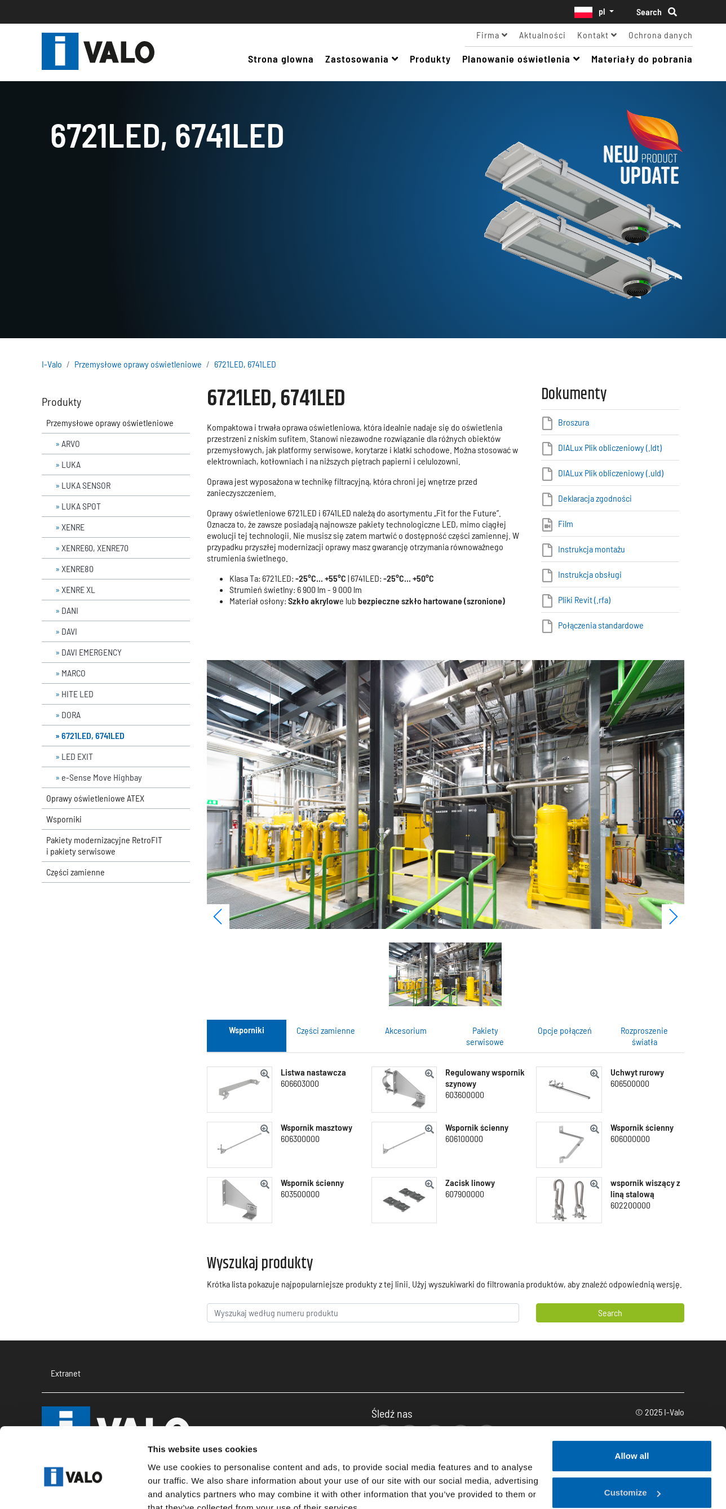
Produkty (430, 58)
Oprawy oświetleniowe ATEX (95, 798)
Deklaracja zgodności (595, 498)
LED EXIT (77, 756)
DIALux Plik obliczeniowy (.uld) (610, 472)
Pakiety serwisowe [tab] (485, 1036)
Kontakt (597, 34)
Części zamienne (75, 871)
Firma (492, 34)
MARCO (73, 672)
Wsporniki (64, 818)
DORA (71, 714)
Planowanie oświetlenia (521, 58)
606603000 (300, 1083)
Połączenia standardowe (601, 624)
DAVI (69, 631)
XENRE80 (77, 568)
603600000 (464, 1094)
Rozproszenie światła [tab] (644, 1036)
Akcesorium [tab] (406, 1030)
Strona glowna (281, 58)
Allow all (632, 1404)
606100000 (464, 1138)
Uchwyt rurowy (637, 1072)
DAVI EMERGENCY (91, 652)
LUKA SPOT (81, 506)
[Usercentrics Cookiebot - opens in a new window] (73, 1487)
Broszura (573, 422)
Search (656, 11)
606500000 (629, 1083)
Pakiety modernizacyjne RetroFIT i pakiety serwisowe (104, 845)
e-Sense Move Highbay (101, 777)
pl (590, 12)
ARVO (70, 443)
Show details (174, 1487)
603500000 (300, 1193)
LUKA (71, 464)
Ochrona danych (660, 34)
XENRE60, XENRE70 (95, 547)
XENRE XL (78, 589)
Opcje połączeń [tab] (565, 1030)
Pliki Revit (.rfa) (584, 599)
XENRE (73, 526)
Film (565, 523)
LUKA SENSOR (85, 485)
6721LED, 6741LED (245, 364)
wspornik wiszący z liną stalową (645, 1188)
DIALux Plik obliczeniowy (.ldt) (610, 447)
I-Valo (116, 52)
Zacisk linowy (470, 1182)
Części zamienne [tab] (325, 1030)
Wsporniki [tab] (246, 1029)
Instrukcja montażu (591, 548)
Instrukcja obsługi (590, 574)
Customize (632, 1440)
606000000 (630, 1138)
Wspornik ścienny (476, 1127)
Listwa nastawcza (313, 1072)
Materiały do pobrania (642, 58)
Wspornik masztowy (316, 1127)
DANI (69, 610)
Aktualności (542, 34)
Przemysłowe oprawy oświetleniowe (138, 364)
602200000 (630, 1205)
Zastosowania (362, 58)
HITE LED (77, 693)
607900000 (464, 1193)
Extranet (66, 1373)
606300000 (300, 1138)
